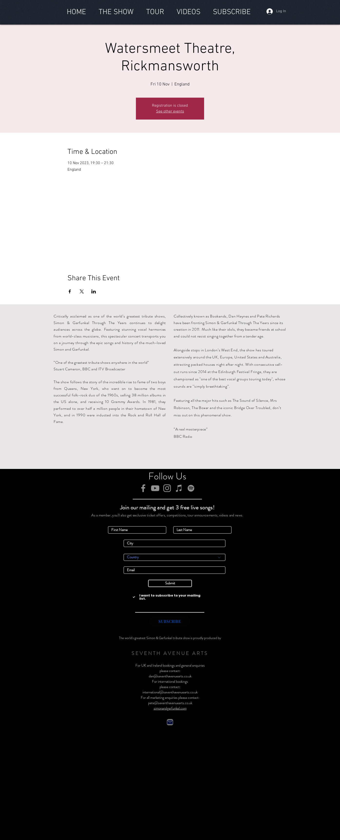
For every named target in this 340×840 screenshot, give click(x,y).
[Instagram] (167, 488)
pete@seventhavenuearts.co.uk (170, 703)
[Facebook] (143, 488)
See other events (170, 111)
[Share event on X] (81, 291)
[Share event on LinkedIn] (93, 291)
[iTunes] (179, 488)
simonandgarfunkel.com (170, 708)
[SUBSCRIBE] (169, 621)
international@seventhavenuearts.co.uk (170, 692)
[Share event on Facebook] (69, 291)
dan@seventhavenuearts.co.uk (170, 676)
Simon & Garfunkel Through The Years (90, 323)
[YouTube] (155, 488)
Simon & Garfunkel (159, 637)
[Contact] (170, 722)
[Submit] (170, 583)
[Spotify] (191, 488)
